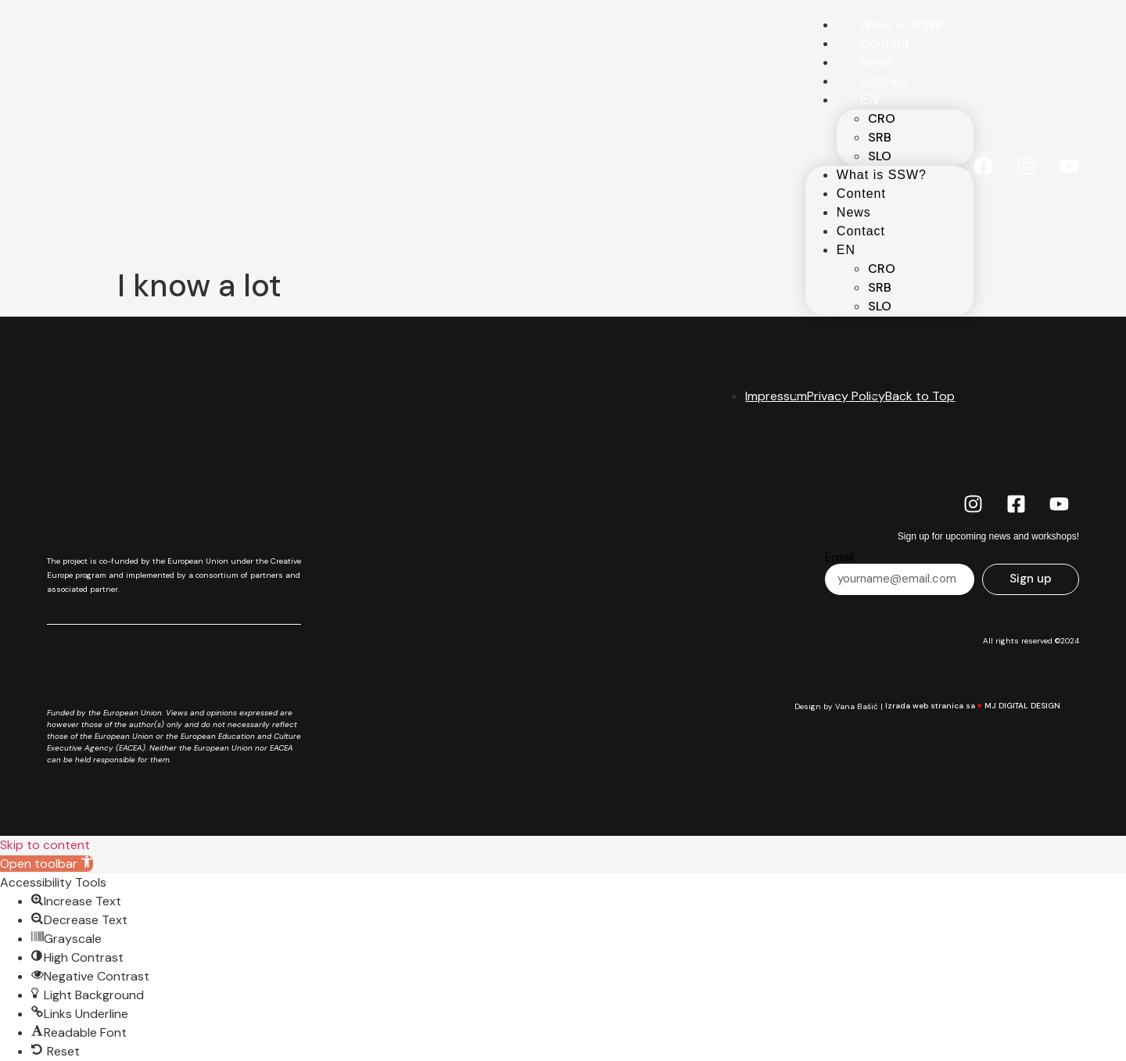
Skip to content (45, 845)
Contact (884, 81)
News (877, 62)
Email (839, 557)
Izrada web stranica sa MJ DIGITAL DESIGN (981, 706)
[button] (46, 863)
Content (884, 43)
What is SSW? (905, 24)
